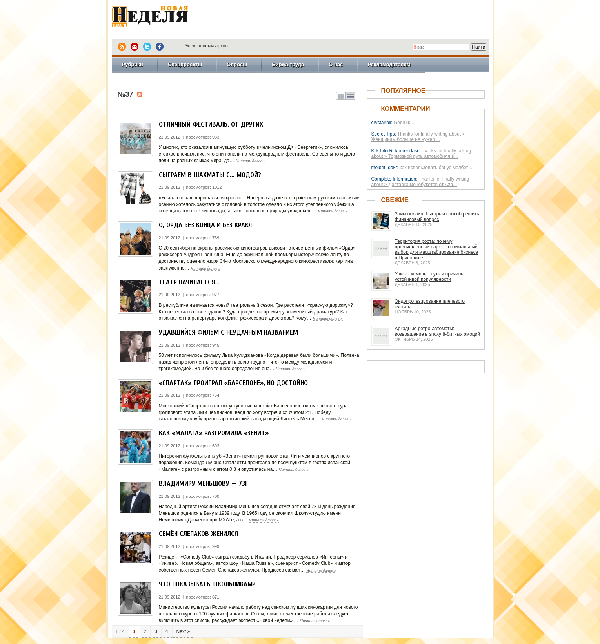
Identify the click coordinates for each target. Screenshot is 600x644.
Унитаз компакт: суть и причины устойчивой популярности (429, 276)
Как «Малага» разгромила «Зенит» (214, 433)
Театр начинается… (189, 282)
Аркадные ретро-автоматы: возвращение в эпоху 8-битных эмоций (437, 331)
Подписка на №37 (139, 94)
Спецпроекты (185, 64)
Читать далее (250, 160)
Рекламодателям (388, 64)
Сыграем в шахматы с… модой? (210, 175)
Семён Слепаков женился (198, 534)
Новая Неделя (161, 17)
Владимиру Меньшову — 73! (203, 483)
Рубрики (132, 64)
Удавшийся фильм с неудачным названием (228, 332)
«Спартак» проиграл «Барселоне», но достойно (233, 383)
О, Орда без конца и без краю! (205, 225)
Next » (183, 631)
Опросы (237, 64)
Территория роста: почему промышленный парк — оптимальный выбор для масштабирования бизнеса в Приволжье (436, 249)
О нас (336, 64)
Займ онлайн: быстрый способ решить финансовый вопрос (437, 216)
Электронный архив (206, 46)
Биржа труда (288, 64)
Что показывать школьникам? (207, 584)
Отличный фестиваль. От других (211, 124)
